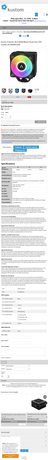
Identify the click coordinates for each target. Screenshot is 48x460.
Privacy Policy (9, 451)
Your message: (5, 346)
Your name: (4, 334)
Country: (3, 365)
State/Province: (3, 368)
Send (4, 362)
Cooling (8, 31)
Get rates (3, 380)
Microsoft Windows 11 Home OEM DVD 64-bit (13, 414)
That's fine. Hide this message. (10, 456)
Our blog (24, 457)
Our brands (24, 458)
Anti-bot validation (5, 357)
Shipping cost (20, 150)
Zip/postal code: (3, 372)
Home (3, 31)
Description (7, 147)
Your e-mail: (4, 340)
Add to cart (41, 122)
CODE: (2, 112)
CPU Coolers (20, 31)
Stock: (2, 114)
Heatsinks (13, 31)
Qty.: (2, 117)
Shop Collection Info (7, 142)
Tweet (17, 97)
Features (18, 147)
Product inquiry (31, 147)
